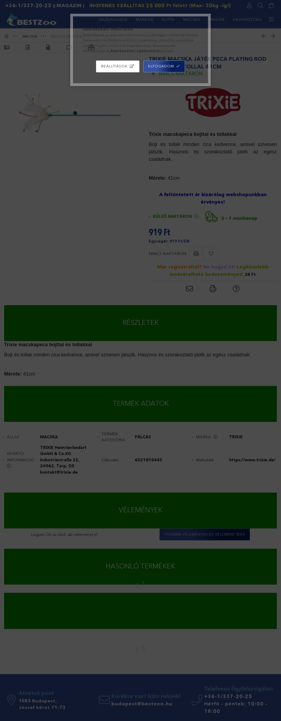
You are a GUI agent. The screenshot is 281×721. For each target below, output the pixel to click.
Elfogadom (161, 66)
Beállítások (114, 66)
